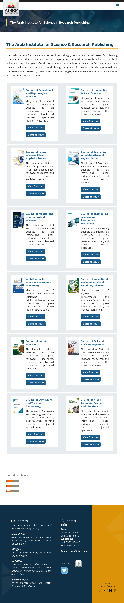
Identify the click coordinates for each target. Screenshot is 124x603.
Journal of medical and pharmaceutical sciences (39, 217)
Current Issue (36, 134)
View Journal (35, 127)
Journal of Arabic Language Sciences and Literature (92, 403)
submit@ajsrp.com (77, 550)
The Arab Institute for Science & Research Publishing (50, 22)
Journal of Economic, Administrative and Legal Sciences (93, 155)
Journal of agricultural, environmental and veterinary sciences (94, 282)
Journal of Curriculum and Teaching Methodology (39, 403)
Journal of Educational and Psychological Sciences (39, 93)
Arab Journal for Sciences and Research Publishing (39, 282)
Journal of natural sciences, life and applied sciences (36, 155)
